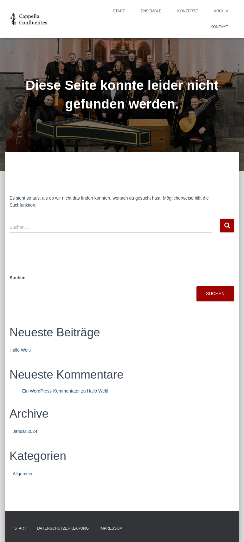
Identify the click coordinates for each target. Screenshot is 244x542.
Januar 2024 (25, 431)
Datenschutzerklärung (63, 528)
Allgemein (22, 473)
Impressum (111, 528)
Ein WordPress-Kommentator (51, 390)
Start (119, 11)
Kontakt (219, 27)
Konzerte (187, 11)
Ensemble (151, 11)
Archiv (221, 11)
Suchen (18, 277)
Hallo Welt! (20, 350)
